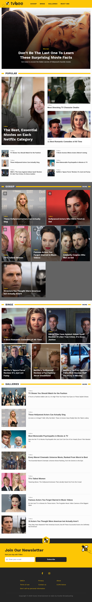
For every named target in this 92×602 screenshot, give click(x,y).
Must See (65, 4)
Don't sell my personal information (32, 588)
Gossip (33, 4)
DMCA (22, 580)
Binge (42, 4)
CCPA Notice (61, 584)
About (59, 580)
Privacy (41, 580)
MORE (84, 187)
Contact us (42, 584)
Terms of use (25, 584)
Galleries (52, 4)
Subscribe (51, 559)
